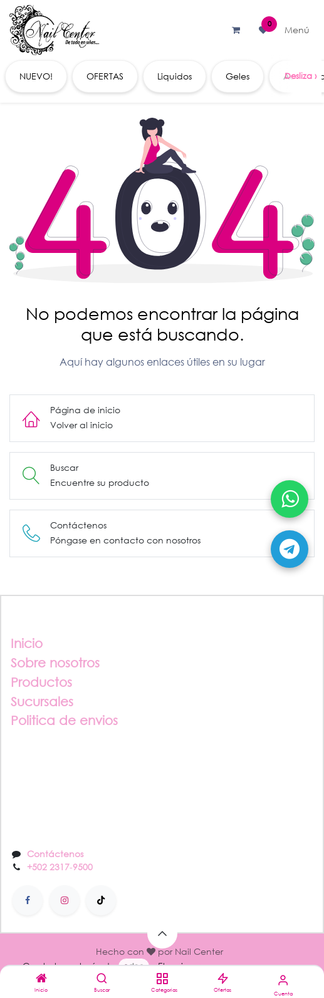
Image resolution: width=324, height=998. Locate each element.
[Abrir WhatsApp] (289, 499)
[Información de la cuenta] (283, 979)
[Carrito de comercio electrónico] (235, 30)
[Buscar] (102, 979)
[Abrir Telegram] (289, 549)
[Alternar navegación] (297, 30)
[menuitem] (36, 76)
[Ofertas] (223, 979)
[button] (162, 933)
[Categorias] (162, 979)
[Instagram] (65, 900)
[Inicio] (41, 979)
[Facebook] (28, 900)
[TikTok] (101, 900)
